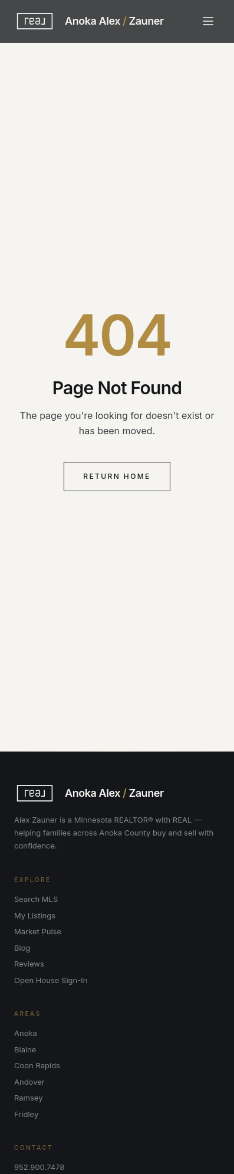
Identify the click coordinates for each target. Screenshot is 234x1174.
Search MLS (36, 899)
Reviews (29, 963)
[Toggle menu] (208, 21)
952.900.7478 (39, 1167)
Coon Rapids (37, 1065)
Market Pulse (37, 931)
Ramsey (28, 1097)
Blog (22, 947)
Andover (29, 1081)
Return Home (117, 476)
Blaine (25, 1049)
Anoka (25, 1033)
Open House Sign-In (50, 980)
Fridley (26, 1114)
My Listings (34, 915)
